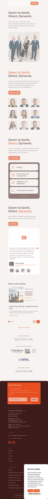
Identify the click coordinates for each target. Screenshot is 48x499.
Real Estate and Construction (16, 472)
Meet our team (14, 93)
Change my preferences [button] (34, 493)
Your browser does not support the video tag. (20, 234)
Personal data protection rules (22, 496)
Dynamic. (25, 17)
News (9, 458)
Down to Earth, (19, 13)
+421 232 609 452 (14, 438)
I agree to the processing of (21, 404)
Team (9, 453)
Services (10, 456)
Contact (10, 461)
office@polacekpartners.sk (17, 435)
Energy (10, 470)
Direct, (13, 17)
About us (10, 451)
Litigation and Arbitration (15, 475)
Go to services (14, 158)
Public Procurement (13, 485)
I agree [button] (30, 490)
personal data (28, 404)
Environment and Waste (15, 480)
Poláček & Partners (13, 2)
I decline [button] (37, 490)
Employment (11, 482)
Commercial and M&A (14, 477)
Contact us (13, 224)
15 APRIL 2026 (13, 316)
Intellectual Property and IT (15, 488)
